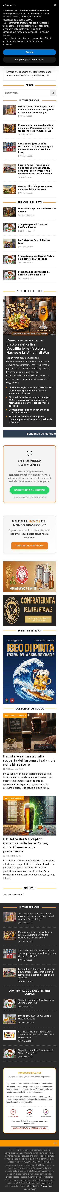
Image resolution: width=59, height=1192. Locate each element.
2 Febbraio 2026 (27, 1022)
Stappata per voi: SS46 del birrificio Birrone (32, 226)
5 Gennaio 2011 (26, 262)
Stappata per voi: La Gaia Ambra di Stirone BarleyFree (35, 1051)
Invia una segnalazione (29, 545)
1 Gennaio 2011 (26, 247)
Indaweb (35, 1186)
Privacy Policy (47, 1186)
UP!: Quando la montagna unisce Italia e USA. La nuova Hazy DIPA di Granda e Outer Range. (36, 109)
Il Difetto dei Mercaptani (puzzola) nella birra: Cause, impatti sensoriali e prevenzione (25, 845)
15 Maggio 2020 (26, 1057)
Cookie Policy (30, 1189)
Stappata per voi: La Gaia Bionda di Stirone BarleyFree (36, 1001)
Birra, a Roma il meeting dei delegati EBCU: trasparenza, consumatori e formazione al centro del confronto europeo (35, 169)
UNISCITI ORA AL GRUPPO (29, 490)
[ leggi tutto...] (43, 787)
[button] (54, 1142)
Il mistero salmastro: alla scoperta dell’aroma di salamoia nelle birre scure (29, 760)
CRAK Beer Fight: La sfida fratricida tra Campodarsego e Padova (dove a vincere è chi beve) (35, 148)
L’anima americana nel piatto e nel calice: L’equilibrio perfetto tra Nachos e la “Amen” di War (35, 128)
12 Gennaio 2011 (27, 278)
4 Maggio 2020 (26, 1006)
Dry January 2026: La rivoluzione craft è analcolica (34, 1017)
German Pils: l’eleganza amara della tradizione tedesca (35, 188)
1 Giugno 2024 (26, 1041)
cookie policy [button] (25, 19)
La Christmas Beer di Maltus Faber (34, 241)
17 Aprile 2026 (26, 116)
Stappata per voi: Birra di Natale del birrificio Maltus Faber (36, 257)
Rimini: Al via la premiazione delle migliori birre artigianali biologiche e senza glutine (36, 1034)
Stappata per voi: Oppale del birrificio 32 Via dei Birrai (34, 273)
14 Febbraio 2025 (14, 855)
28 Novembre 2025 (14, 769)
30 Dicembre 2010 (27, 231)
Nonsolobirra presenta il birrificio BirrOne (37, 210)
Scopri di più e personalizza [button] (29, 59)
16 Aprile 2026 (26, 156)
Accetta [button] (29, 52)
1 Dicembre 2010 (27, 215)
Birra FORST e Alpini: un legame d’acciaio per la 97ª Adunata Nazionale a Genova (30, 419)
